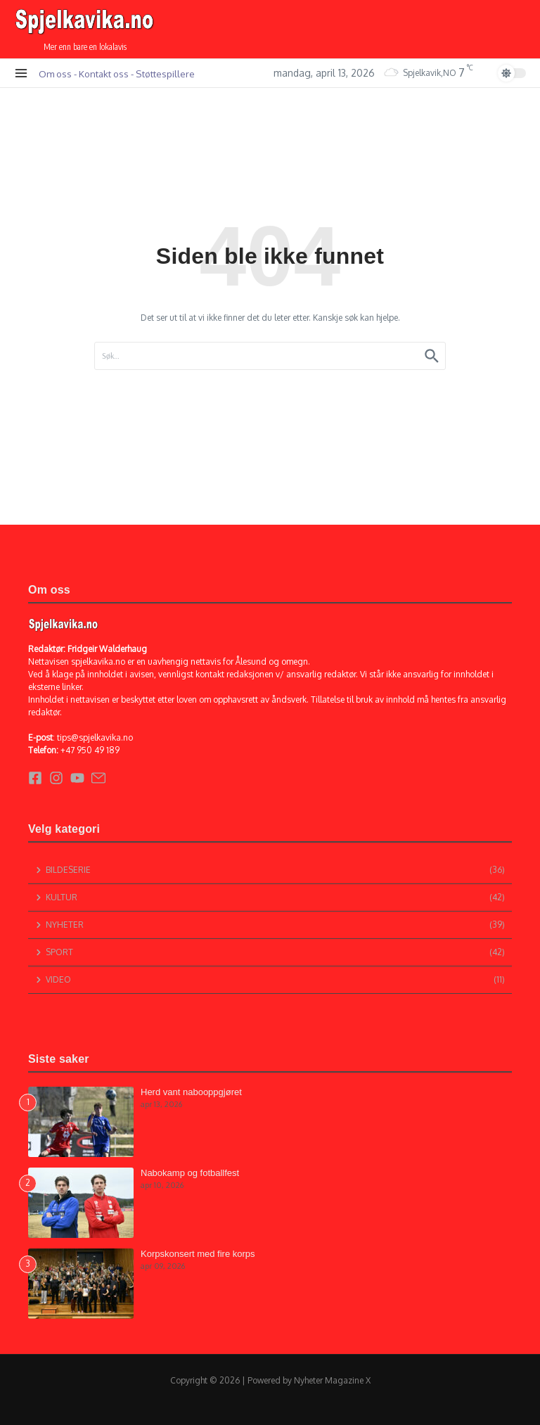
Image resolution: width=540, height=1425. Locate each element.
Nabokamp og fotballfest (190, 1173)
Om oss (55, 73)
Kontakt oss (104, 73)
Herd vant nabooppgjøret (191, 1092)
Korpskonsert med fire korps (198, 1253)
